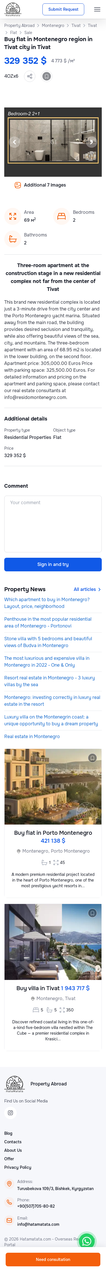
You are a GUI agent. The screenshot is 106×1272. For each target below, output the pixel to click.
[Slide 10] (80, 189)
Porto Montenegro (70, 851)
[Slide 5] (46, 189)
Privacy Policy (17, 1167)
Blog (8, 1133)
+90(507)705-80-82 (36, 1206)
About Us (13, 1150)
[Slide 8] (66, 189)
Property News (25, 589)
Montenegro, (35, 851)
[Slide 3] (32, 189)
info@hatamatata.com (38, 1224)
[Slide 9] (73, 189)
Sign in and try (53, 564)
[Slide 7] (60, 189)
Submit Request (63, 9)
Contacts (12, 1141)
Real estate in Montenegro (32, 736)
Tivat (70, 998)
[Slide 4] (39, 189)
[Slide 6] (53, 189)
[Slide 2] (26, 189)
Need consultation (53, 1259)
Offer (9, 1158)
